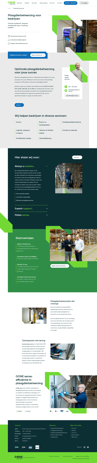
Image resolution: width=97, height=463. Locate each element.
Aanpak (27, 3)
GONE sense (19, 388)
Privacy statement (54, 456)
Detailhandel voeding (23, 138)
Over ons (51, 3)
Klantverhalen (44, 3)
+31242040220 (26, 433)
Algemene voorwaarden (82, 456)
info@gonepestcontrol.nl (29, 436)
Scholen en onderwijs (70, 130)
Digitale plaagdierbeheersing (58, 432)
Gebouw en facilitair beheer (46, 131)
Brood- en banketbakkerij (44, 123)
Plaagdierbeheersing (55, 430)
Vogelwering (53, 437)
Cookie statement (67, 456)
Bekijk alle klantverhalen (59, 266)
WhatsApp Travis (72, 95)
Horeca (18, 122)
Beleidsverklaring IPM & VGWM (81, 458)
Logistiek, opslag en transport (23, 131)
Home (9, 8)
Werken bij (73, 437)
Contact (59, 3)
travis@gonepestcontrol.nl (72, 90)
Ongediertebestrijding (56, 428)
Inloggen (84, 3)
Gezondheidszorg (45, 138)
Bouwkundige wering (28, 344)
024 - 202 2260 (71, 2)
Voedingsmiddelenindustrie (72, 122)
